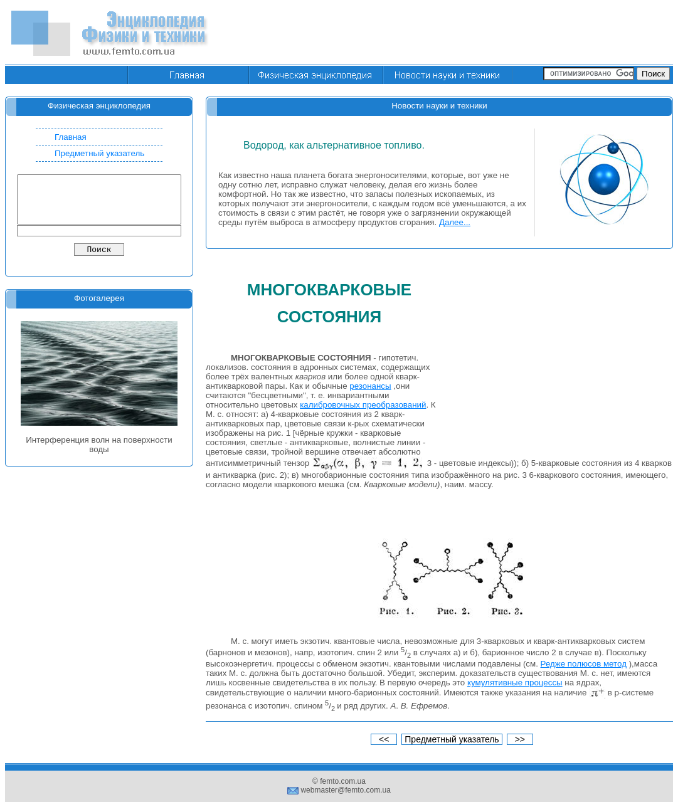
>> (520, 739)
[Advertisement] (558, 358)
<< (383, 739)
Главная (71, 137)
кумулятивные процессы (515, 682)
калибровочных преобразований (363, 404)
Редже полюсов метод (584, 663)
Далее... (454, 222)
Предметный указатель (99, 153)
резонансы (370, 386)
